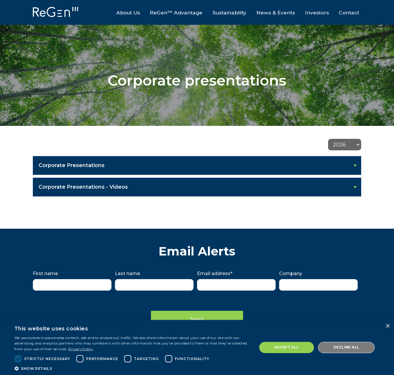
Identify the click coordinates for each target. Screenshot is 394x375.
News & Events (276, 13)
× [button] (387, 326)
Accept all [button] (286, 347)
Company (290, 273)
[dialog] (197, 347)
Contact (351, 13)
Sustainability (229, 13)
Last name (127, 273)
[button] (132, 368)
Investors (318, 13)
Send (197, 319)
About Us (126, 13)
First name (45, 273)
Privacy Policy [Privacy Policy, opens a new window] (80, 349)
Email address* (214, 273)
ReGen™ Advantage (175, 13)
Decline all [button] (346, 347)
